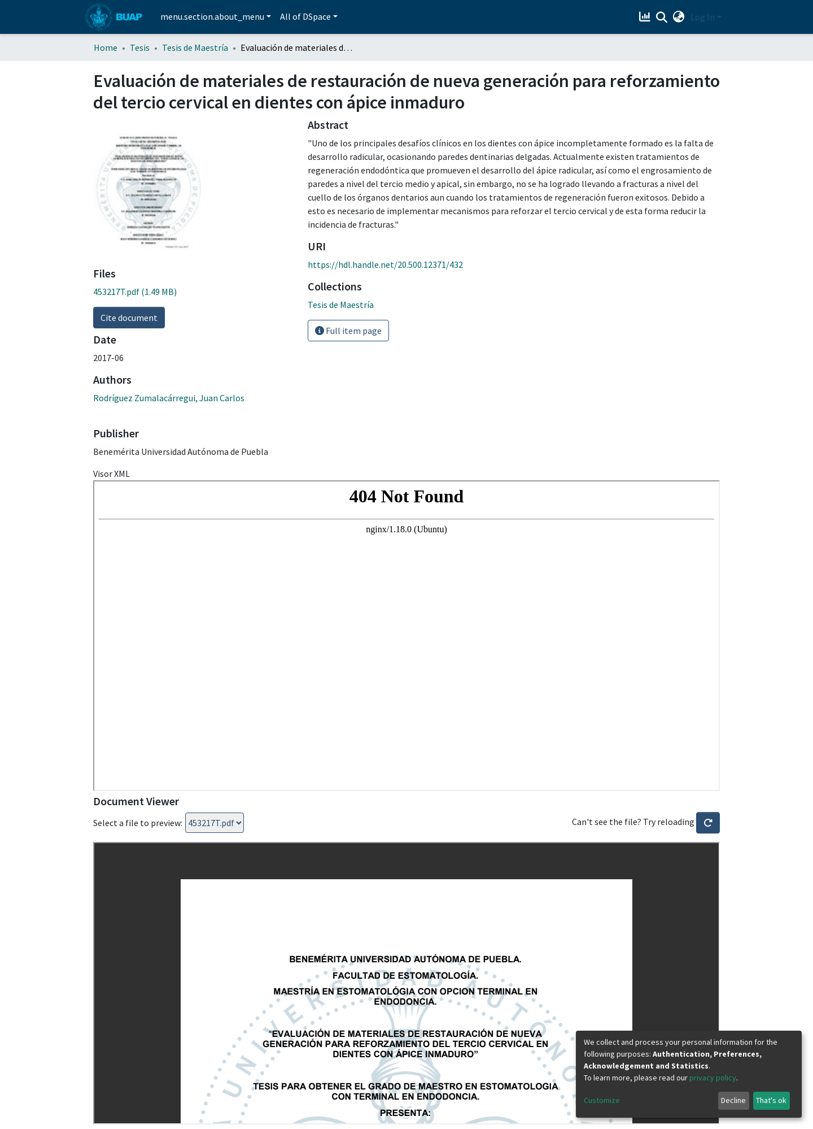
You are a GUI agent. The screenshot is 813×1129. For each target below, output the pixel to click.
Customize (602, 1100)
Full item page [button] (348, 330)
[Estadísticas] (646, 17)
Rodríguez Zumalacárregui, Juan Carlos (168, 397)
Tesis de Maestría (195, 47)
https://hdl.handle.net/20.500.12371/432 (385, 264)
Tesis (140, 47)
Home (105, 47)
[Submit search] (662, 17)
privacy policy (712, 1077)
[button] (679, 17)
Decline (733, 1100)
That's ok (771, 1100)
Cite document (129, 317)
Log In (702, 17)
